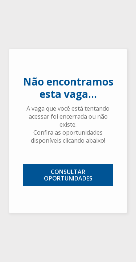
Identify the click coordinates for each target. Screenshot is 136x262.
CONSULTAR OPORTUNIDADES (68, 175)
